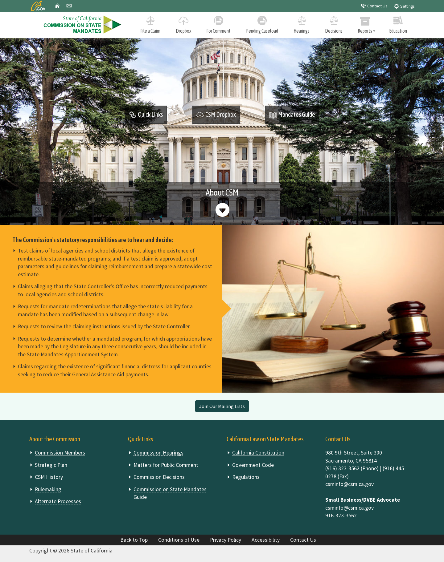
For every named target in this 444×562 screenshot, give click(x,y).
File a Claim (150, 23)
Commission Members (60, 452)
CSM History (49, 477)
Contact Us (374, 6)
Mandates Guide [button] (292, 115)
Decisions (334, 23)
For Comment (218, 23)
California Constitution (258, 452)
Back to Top (134, 539)
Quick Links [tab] (146, 115)
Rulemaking (48, 489)
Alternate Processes (58, 501)
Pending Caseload (262, 23)
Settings (404, 6)
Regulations (246, 477)
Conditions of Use (178, 539)
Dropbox (183, 23)
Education (398, 23)
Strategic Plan (51, 465)
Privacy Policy (225, 539)
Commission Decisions (159, 477)
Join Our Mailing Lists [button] (222, 406)
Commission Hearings (158, 452)
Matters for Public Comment (166, 465)
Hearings (301, 23)
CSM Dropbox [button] (216, 115)
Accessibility (266, 539)
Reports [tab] (365, 23)
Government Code (253, 465)
